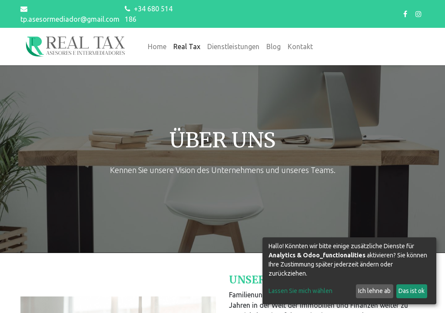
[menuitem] (157, 46)
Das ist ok (412, 290)
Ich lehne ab (374, 290)
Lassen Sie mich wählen (300, 290)
